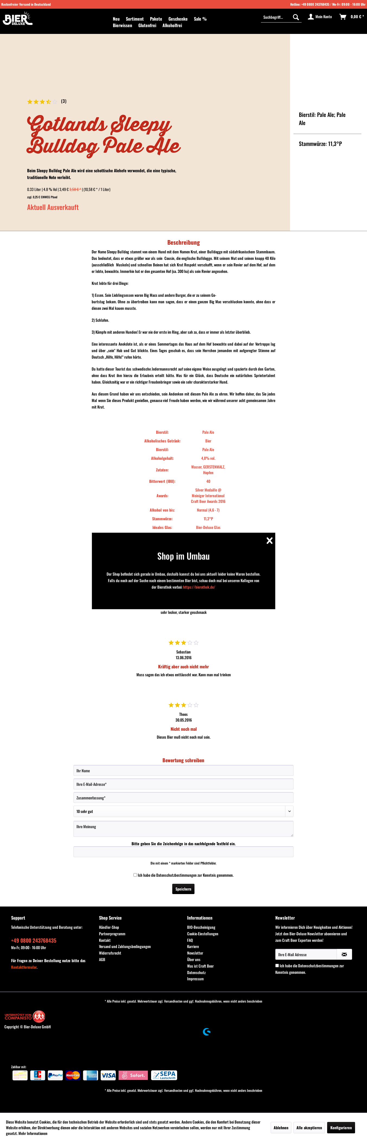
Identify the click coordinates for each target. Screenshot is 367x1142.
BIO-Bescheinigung (201, 927)
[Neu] (116, 18)
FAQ (190, 940)
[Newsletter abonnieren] (344, 954)
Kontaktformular (24, 967)
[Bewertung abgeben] (184, 811)
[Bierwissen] (122, 25)
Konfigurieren (341, 1127)
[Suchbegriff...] (281, 16)
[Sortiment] (135, 18)
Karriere (193, 946)
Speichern (183, 889)
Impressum (195, 978)
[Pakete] (156, 18)
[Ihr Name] (184, 770)
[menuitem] (116, 18)
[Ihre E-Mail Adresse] (306, 954)
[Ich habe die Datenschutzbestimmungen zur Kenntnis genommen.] (135, 875)
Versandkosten (173, 1001)
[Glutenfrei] (147, 25)
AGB (102, 959)
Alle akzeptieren (309, 1127)
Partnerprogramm (112, 933)
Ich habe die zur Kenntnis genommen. (186, 875)
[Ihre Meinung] (184, 829)
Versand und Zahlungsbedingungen (125, 946)
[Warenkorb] (352, 16)
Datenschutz (196, 972)
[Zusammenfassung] (184, 797)
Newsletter (195, 953)
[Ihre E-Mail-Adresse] (184, 784)
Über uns (193, 959)
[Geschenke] (178, 18)
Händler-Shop (109, 927)
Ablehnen (281, 1127)
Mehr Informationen (32, 1133)
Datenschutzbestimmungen (176, 875)
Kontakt (105, 940)
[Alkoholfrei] (172, 25)
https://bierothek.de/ (199, 587)
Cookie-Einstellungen (202, 933)
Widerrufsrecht (110, 953)
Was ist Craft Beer (200, 966)
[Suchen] (296, 16)
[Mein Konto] (320, 16)
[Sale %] (200, 18)
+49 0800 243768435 (315, 4)
